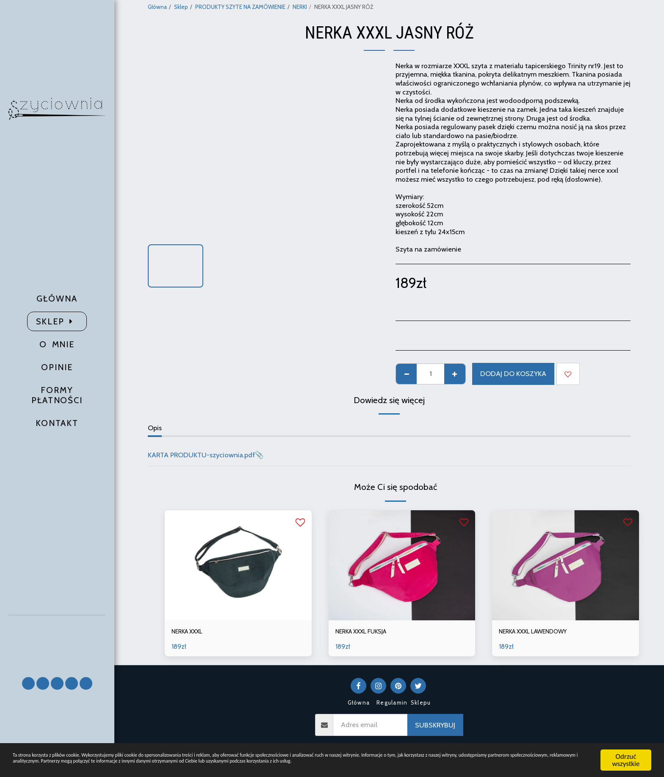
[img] (238, 565)
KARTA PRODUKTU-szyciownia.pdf (201, 455)
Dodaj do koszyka (513, 373)
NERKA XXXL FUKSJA (366, 632)
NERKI (300, 6)
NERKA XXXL (191, 632)
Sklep (181, 6)
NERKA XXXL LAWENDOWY (541, 632)
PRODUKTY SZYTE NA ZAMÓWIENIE (240, 6)
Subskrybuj (435, 726)
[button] (57, 642)
